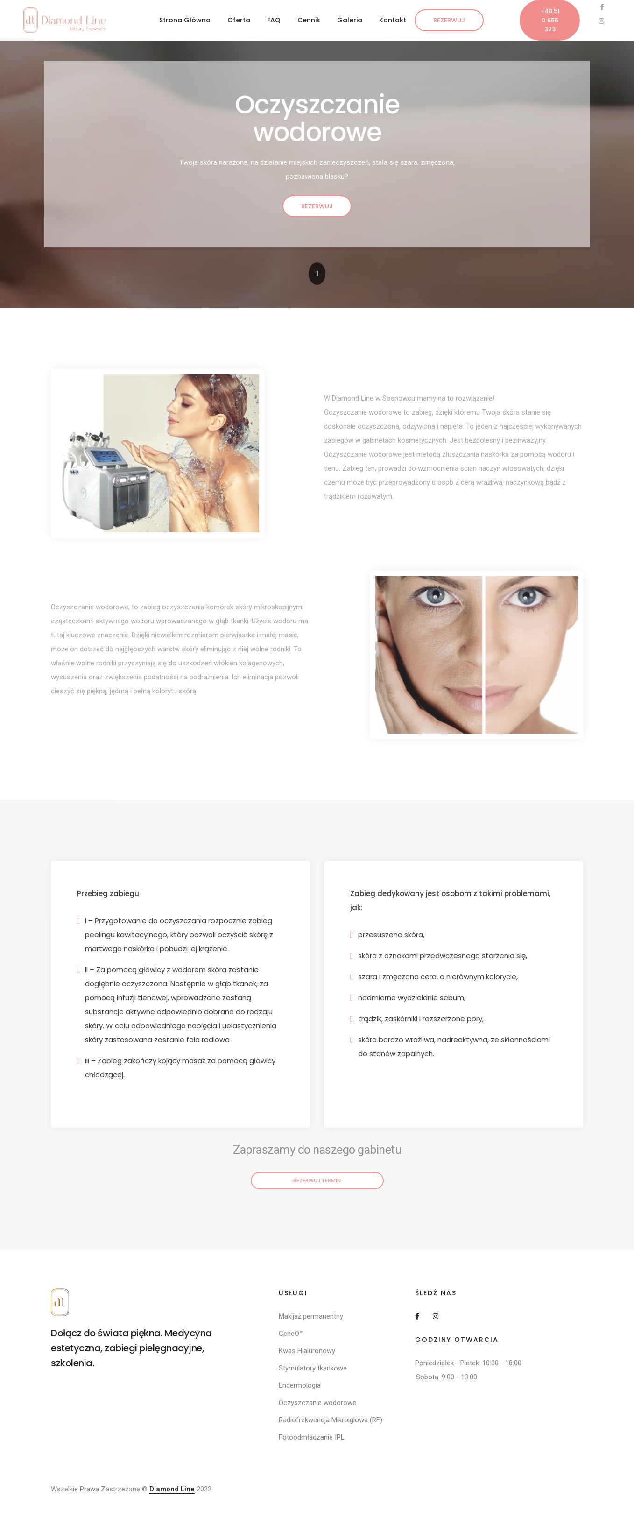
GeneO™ (291, 1333)
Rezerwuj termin (317, 1180)
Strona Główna (185, 20)
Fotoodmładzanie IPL (312, 1437)
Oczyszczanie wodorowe (317, 1402)
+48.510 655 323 (550, 20)
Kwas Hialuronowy (307, 1351)
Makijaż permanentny (311, 1316)
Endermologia (300, 1385)
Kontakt (392, 20)
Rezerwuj (449, 20)
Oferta (238, 20)
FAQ (274, 20)
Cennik (308, 20)
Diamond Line (172, 1489)
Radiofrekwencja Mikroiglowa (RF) (330, 1420)
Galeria (349, 20)
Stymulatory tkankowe (313, 1368)
